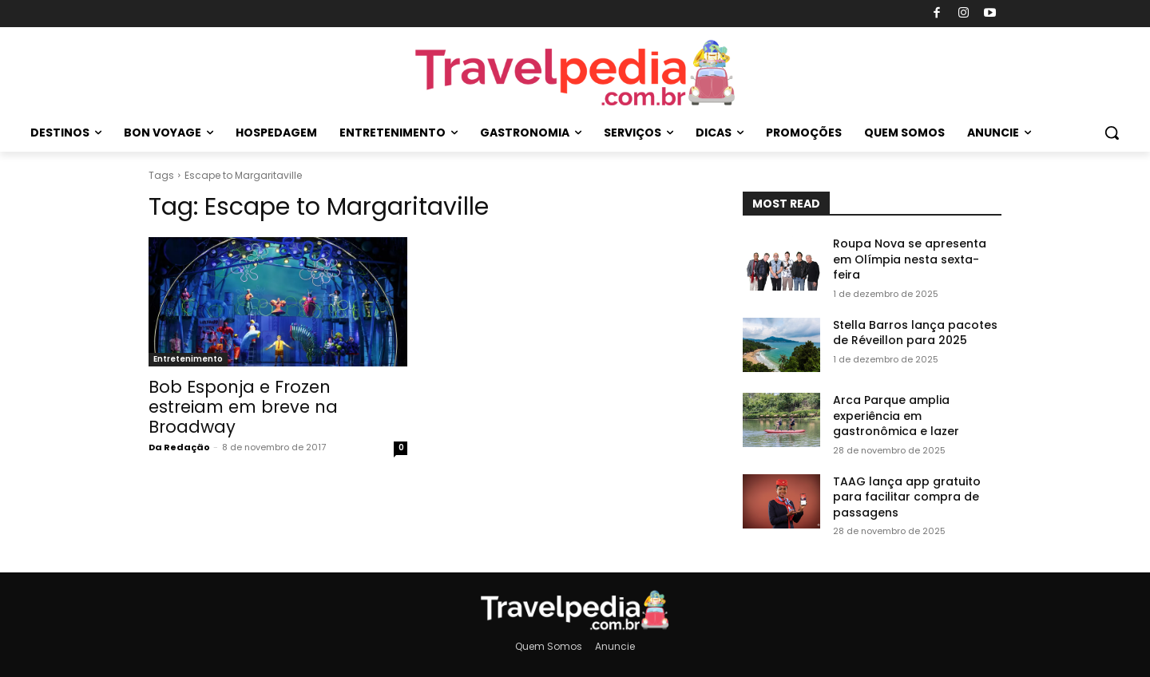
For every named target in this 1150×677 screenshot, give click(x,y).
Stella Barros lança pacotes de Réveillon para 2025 (915, 333)
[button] (1111, 132)
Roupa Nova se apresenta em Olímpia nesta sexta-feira (909, 259)
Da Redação (179, 447)
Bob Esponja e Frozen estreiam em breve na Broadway (243, 406)
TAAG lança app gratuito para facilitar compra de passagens (907, 497)
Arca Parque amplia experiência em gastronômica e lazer (896, 415)
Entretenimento (188, 359)
